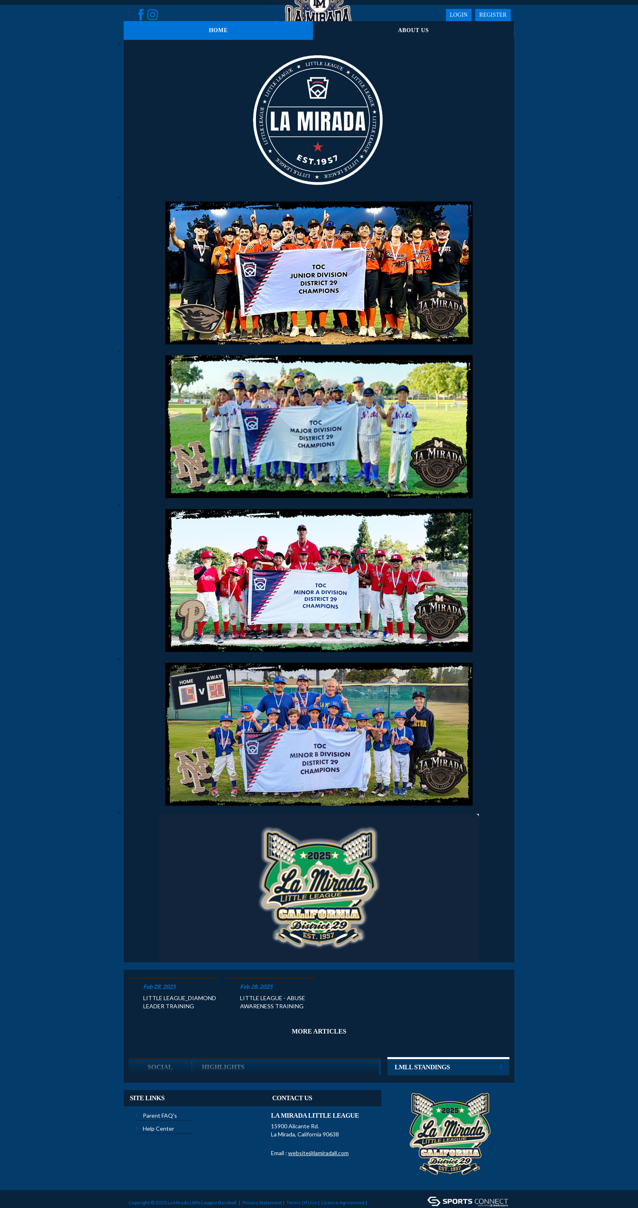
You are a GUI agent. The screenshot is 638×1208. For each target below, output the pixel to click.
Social (160, 1035)
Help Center (158, 1096)
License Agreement (343, 1171)
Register (493, 15)
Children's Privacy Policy (155, 1183)
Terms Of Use (301, 1171)
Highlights (223, 1035)
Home (218, 30)
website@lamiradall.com (318, 1121)
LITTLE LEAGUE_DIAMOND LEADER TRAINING (179, 970)
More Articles (319, 999)
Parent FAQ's (160, 1083)
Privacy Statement (262, 1171)
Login (459, 15)
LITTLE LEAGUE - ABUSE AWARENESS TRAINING (272, 970)
